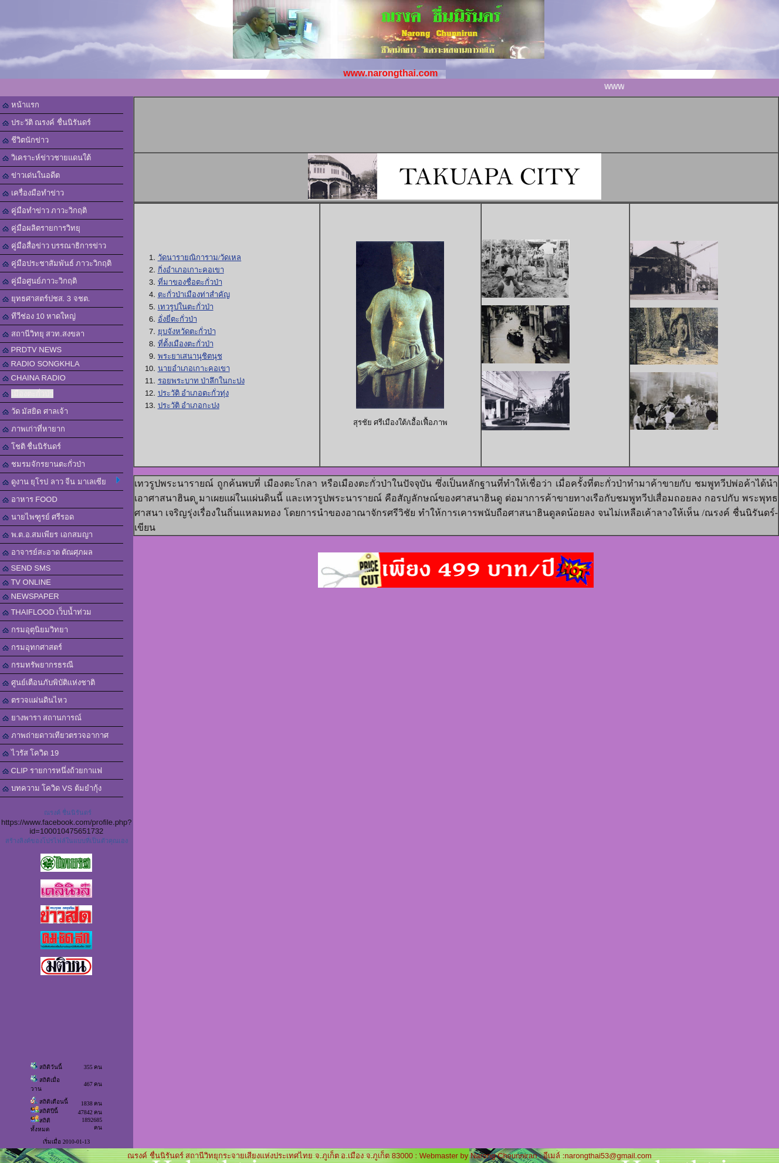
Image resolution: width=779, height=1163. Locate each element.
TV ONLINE (26, 582)
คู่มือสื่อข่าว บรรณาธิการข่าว (54, 245)
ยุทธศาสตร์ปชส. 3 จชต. (46, 298)
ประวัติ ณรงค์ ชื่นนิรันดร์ (46, 122)
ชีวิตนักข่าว (25, 140)
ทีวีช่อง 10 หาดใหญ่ (39, 316)
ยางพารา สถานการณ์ (42, 717)
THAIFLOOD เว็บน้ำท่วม (47, 612)
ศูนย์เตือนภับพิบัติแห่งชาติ (48, 682)
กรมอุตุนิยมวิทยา (35, 629)
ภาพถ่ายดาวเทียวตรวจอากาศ (55, 735)
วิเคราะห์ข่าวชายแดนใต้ (46, 157)
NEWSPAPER (30, 596)
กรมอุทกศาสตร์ (32, 647)
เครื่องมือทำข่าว (33, 192)
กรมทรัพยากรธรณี (37, 664)
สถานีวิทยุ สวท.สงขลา (43, 333)
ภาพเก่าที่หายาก (33, 428)
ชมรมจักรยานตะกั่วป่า (43, 464)
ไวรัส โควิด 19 (30, 753)
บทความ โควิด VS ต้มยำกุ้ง (51, 788)
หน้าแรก (20, 104)
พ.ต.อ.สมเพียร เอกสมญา (47, 534)
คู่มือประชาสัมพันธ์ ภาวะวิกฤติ (56, 263)
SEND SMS (26, 568)
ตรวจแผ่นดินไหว (34, 700)
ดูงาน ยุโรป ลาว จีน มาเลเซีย (61, 481)
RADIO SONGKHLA (41, 363)
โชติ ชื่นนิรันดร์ (31, 446)
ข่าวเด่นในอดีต (31, 175)
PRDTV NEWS (32, 349)
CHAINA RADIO (34, 377)
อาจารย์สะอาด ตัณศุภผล (47, 552)
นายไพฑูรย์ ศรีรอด (38, 517)
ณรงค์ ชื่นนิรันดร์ (68, 812)
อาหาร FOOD (29, 499)
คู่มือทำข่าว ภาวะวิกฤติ (44, 210)
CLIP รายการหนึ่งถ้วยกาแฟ (52, 770)
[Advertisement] (462, 123)
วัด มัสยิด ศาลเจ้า (35, 411)
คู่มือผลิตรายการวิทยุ (41, 228)
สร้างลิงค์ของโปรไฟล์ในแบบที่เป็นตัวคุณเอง (66, 840)
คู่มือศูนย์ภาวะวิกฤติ (39, 281)
